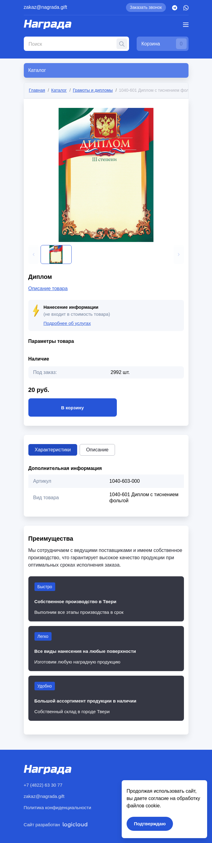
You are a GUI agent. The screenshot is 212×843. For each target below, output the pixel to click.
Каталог (59, 90)
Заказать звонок (146, 7)
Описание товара (48, 288)
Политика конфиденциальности (57, 807)
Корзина (164, 43)
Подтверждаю (150, 823)
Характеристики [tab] (53, 449)
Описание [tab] (97, 449)
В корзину (72, 407)
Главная (37, 90)
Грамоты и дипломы (93, 90)
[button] (33, 254)
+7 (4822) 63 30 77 (43, 785)
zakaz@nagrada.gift (45, 7)
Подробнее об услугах (67, 323)
